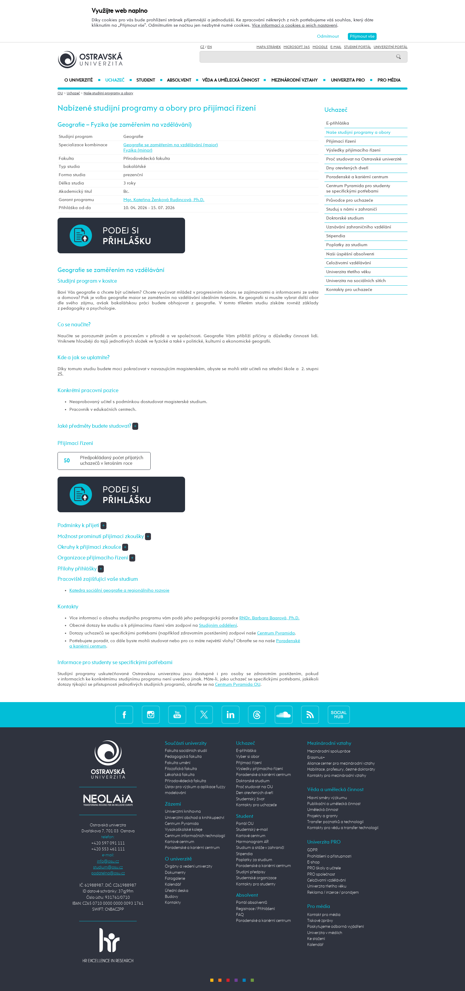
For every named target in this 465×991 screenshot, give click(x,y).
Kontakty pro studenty (256, 884)
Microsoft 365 (297, 47)
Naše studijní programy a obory (108, 93)
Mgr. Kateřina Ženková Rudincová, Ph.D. (163, 200)
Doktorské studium (345, 218)
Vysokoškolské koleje (183, 830)
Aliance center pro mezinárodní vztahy (341, 763)
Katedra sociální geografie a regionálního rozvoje (119, 590)
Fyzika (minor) (137, 150)
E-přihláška (337, 123)
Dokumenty (175, 873)
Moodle (320, 47)
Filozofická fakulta (181, 769)
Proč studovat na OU (254, 787)
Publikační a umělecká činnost (334, 804)
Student (149, 80)
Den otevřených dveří (254, 793)
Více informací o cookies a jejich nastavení (294, 25)
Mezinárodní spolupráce (328, 751)
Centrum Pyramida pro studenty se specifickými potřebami (358, 188)
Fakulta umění (177, 763)
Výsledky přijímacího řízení (353, 150)
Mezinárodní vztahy (298, 80)
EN (209, 47)
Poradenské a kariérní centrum (357, 177)
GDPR (312, 850)
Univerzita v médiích (324, 933)
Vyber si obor (247, 757)
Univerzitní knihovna (183, 811)
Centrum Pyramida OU (237, 684)
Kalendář (173, 884)
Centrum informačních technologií (195, 836)
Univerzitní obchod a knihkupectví (194, 818)
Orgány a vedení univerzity (188, 866)
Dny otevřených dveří (347, 168)
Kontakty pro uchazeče (349, 289)
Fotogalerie (175, 879)
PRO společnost (321, 874)
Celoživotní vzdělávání (348, 263)
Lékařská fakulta (180, 775)
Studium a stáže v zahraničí (260, 848)
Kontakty (173, 903)
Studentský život (250, 799)
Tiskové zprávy (320, 921)
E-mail (335, 47)
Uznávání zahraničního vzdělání (358, 227)
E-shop (313, 862)
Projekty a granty (322, 816)
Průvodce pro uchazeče (349, 200)
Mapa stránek (269, 47)
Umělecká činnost (322, 810)
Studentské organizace (256, 878)
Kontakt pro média (323, 915)
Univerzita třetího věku (348, 272)
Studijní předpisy (250, 872)
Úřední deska (176, 891)
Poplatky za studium (346, 245)
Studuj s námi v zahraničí (351, 209)
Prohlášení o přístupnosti (329, 856)
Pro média (389, 80)
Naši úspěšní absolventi (350, 254)
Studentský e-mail (252, 830)
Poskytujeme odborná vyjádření (335, 927)
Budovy (171, 897)
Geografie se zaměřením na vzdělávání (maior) (170, 145)
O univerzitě (82, 80)
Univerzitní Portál (390, 47)
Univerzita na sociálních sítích (356, 281)
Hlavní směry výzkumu (327, 798)
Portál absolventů (251, 903)
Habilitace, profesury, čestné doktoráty (341, 769)
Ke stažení (316, 939)
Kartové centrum (179, 842)
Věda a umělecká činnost (234, 80)
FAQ (240, 915)
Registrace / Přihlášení (255, 909)
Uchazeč (118, 80)
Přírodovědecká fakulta (185, 781)
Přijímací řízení (341, 141)
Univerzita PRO (352, 80)
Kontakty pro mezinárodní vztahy (336, 776)
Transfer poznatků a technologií (335, 822)
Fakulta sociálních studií (186, 751)
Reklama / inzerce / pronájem (333, 892)
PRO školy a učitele (324, 868)
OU (60, 93)
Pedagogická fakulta (183, 757)
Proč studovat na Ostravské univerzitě (364, 159)
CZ (202, 47)
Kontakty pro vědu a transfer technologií (342, 828)
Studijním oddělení (218, 625)
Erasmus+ (316, 757)
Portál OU (245, 824)
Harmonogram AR (252, 842)
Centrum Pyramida (276, 633)
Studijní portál (357, 47)
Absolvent (182, 80)
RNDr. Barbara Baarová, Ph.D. (269, 618)
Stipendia (335, 236)
